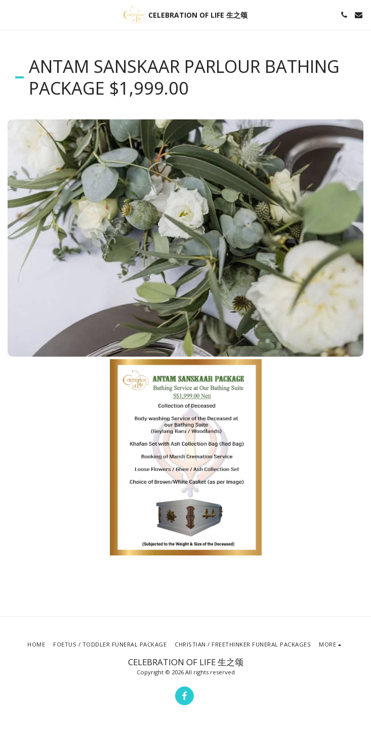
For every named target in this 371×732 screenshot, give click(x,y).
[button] (11, 14)
